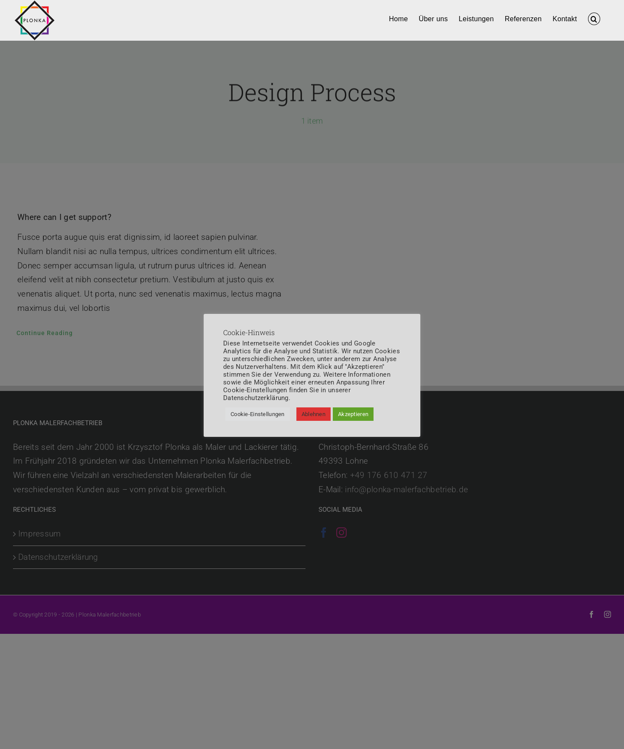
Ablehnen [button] (313, 414)
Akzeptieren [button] (353, 414)
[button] (594, 18)
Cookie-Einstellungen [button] (258, 414)
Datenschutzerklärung (256, 398)
